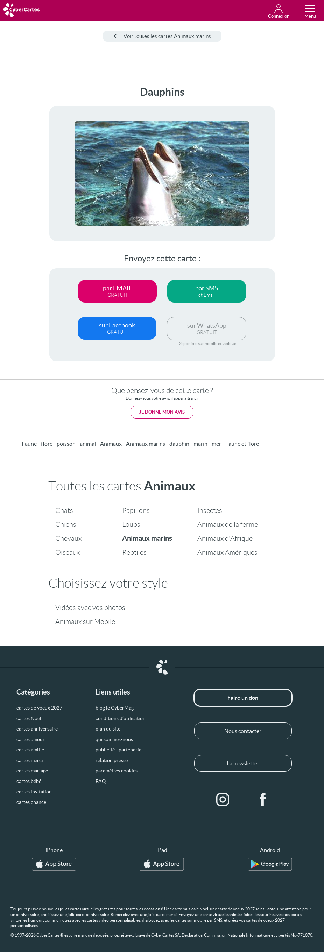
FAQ (101, 781)
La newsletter (243, 763)
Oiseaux (67, 552)
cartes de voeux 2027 (39, 708)
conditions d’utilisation (121, 718)
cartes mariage (32, 770)
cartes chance (31, 802)
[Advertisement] (24, 191)
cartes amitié (30, 750)
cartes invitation (34, 791)
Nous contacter (242, 731)
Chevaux (68, 538)
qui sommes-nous (114, 739)
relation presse (112, 760)
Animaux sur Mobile (85, 621)
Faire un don (242, 698)
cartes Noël (28, 718)
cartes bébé (28, 781)
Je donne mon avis (162, 412)
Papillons (136, 510)
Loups (131, 524)
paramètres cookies (117, 770)
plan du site (108, 729)
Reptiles (134, 552)
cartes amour (30, 739)
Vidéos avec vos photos (90, 607)
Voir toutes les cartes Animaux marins (162, 36)
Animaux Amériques (227, 552)
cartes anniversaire (37, 729)
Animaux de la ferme (227, 524)
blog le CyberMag (115, 708)
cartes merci (29, 760)
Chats (64, 510)
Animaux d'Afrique (225, 538)
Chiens (65, 524)
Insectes (209, 510)
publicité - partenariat (119, 750)
